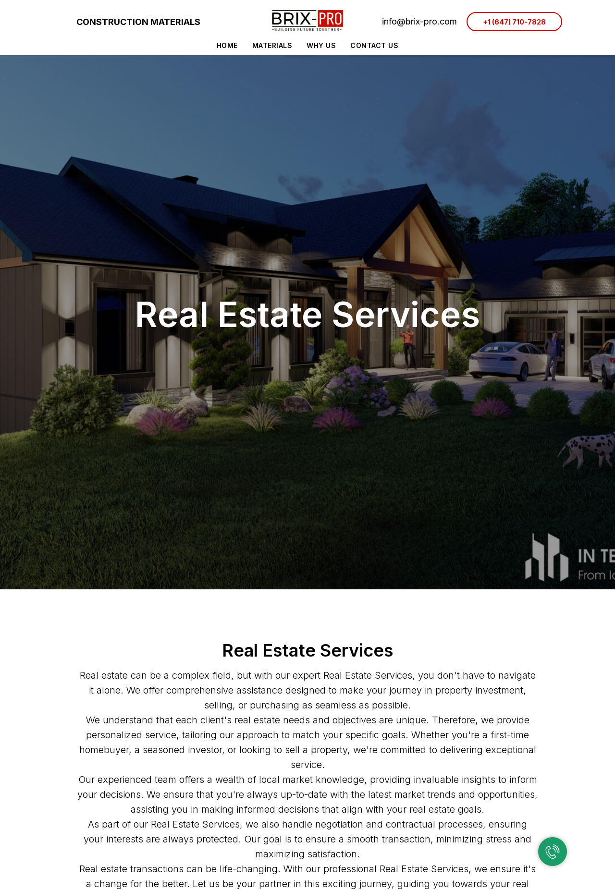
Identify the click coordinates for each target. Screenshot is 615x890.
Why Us (321, 45)
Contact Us (374, 45)
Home (227, 45)
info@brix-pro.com (419, 21)
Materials (272, 45)
